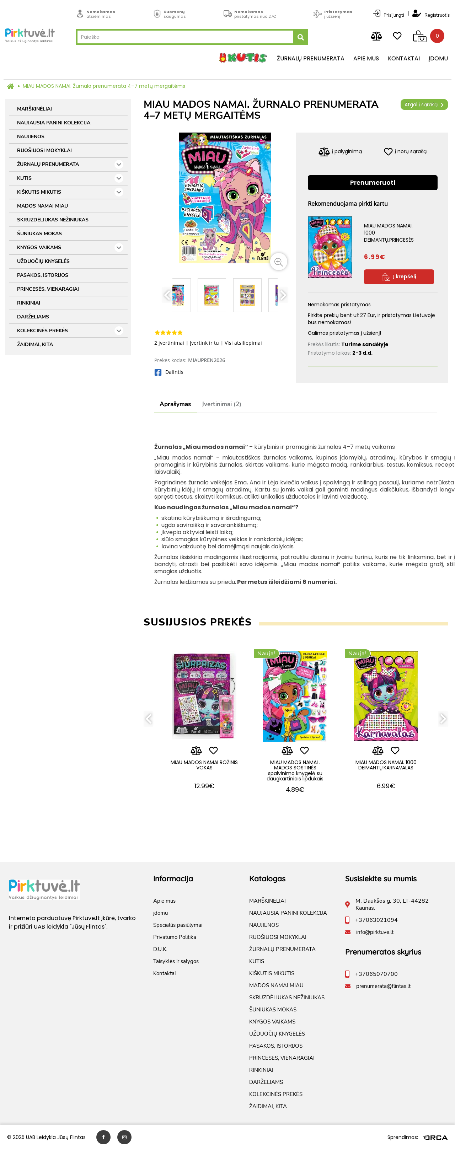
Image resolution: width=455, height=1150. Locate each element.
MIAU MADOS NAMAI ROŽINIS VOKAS (204, 765)
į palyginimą (340, 151)
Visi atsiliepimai (243, 342)
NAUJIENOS (30, 136)
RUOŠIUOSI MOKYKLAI (44, 150)
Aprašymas (175, 404)
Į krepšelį (399, 277)
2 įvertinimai (169, 342)
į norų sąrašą (405, 151)
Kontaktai (404, 58)
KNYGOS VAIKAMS (70, 247)
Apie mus (366, 58)
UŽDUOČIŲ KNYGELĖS (43, 261)
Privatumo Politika (174, 937)
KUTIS (70, 178)
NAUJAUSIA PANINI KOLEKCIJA (53, 122)
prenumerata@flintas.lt (383, 986)
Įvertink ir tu (204, 342)
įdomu (438, 58)
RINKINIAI (28, 303)
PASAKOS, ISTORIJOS (42, 275)
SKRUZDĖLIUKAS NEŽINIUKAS (53, 219)
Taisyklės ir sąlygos (176, 961)
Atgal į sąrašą (424, 104)
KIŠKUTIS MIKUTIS (70, 192)
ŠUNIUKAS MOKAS (39, 233)
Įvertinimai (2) (221, 404)
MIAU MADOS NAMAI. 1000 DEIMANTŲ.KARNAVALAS (386, 765)
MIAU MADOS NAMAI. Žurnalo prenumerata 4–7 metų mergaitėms (104, 86)
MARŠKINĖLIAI (34, 109)
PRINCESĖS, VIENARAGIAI (48, 289)
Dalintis (168, 372)
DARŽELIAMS (33, 316)
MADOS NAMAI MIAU (42, 206)
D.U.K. (160, 949)
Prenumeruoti (372, 182)
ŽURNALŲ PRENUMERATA (70, 164)
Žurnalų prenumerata (310, 58)
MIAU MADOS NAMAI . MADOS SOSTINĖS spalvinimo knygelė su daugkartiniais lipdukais (295, 770)
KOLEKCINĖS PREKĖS (70, 330)
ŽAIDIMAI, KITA (35, 344)
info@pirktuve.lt (375, 932)
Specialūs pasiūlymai (177, 925)
